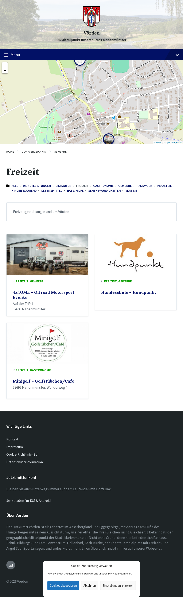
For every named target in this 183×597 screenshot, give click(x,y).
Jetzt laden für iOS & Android (28, 500)
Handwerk (144, 186)
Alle (15, 186)
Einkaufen (63, 186)
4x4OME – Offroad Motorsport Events (43, 295)
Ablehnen (89, 586)
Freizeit (22, 281)
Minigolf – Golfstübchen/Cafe (43, 381)
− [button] (5, 70)
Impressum (14, 447)
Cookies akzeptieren (63, 586)
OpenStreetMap (174, 142)
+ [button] (5, 65)
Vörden (91, 33)
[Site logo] (91, 25)
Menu (91, 55)
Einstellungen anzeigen (118, 586)
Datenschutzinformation (24, 462)
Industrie (164, 186)
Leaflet (157, 142)
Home (10, 151)
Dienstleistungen (37, 186)
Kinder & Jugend (24, 191)
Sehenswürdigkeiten (104, 191)
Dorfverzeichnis (34, 151)
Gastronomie (103, 186)
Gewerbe (60, 151)
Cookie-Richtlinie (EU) (22, 454)
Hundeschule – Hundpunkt (128, 292)
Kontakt (12, 439)
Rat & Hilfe (75, 191)
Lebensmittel (51, 191)
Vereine (131, 191)
